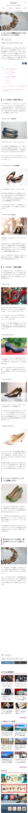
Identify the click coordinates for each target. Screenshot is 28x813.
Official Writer (8, 39)
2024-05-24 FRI (8, 40)
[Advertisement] (14, 608)
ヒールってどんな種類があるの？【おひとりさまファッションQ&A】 (13, 34)
